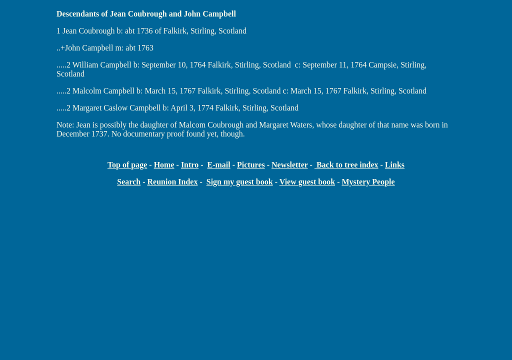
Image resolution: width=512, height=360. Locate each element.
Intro (189, 164)
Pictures (251, 164)
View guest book (307, 182)
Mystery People (368, 182)
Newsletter (290, 164)
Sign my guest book (239, 182)
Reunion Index (172, 182)
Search (128, 182)
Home (164, 164)
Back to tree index (346, 164)
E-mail (218, 164)
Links (394, 164)
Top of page (127, 164)
